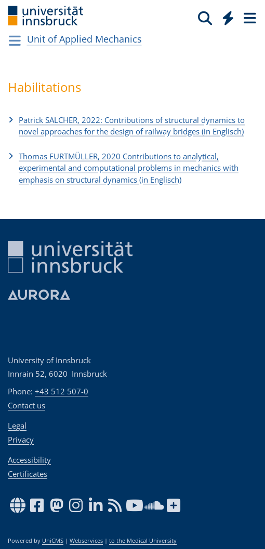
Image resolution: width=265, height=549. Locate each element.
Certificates (27, 474)
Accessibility (29, 460)
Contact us (26, 405)
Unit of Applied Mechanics (84, 39)
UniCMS (52, 540)
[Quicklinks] (228, 18)
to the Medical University (143, 540)
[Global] (225, 16)
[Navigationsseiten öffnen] (15, 40)
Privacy (21, 439)
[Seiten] (249, 18)
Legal (17, 425)
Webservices (86, 540)
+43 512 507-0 (61, 391)
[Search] (205, 18)
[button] (132, 125)
